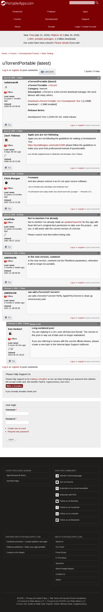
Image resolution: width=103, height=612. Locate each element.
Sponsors (60, 563)
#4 (98, 215)
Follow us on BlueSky (67, 501)
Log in (5, 70)
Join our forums (64, 482)
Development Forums (29, 53)
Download (17, 11)
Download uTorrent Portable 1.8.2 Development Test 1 (55, 101)
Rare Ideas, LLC (37, 601)
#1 (98, 78)
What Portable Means (65, 569)
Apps (85, 11)
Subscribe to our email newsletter (72, 488)
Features (51, 11)
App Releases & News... (16, 475)
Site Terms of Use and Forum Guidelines (68, 598)
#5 (98, 253)
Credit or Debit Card (36, 604)
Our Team (60, 547)
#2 (98, 131)
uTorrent (52, 85)
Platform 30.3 (57, 35)
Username (11, 410)
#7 (98, 323)
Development (51, 19)
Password (11, 419)
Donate (51, 26)
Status (58, 580)
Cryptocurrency (80, 604)
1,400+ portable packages (40, 39)
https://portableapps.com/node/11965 (46, 145)
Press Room (61, 552)
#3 (98, 174)
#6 (98, 288)
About (17, 26)
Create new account (17, 428)
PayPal (49, 604)
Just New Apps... (13, 481)
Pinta (31, 35)
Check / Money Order (63, 604)
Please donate (61, 43)
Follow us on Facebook (67, 507)
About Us (59, 542)
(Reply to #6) (35, 324)
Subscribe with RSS (66, 494)
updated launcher (73, 222)
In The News (61, 558)
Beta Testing (47, 53)
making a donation (38, 379)
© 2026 (20, 598)
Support (85, 19)
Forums (17, 19)
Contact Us (60, 574)
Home (4, 53)
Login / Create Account (85, 26)
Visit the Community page (69, 475)
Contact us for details (15, 552)
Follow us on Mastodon (68, 520)
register (15, 70)
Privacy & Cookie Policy (36, 598)
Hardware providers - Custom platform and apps (26, 542)
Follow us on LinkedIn (67, 513)
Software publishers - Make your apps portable (25, 547)
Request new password (18, 431)
